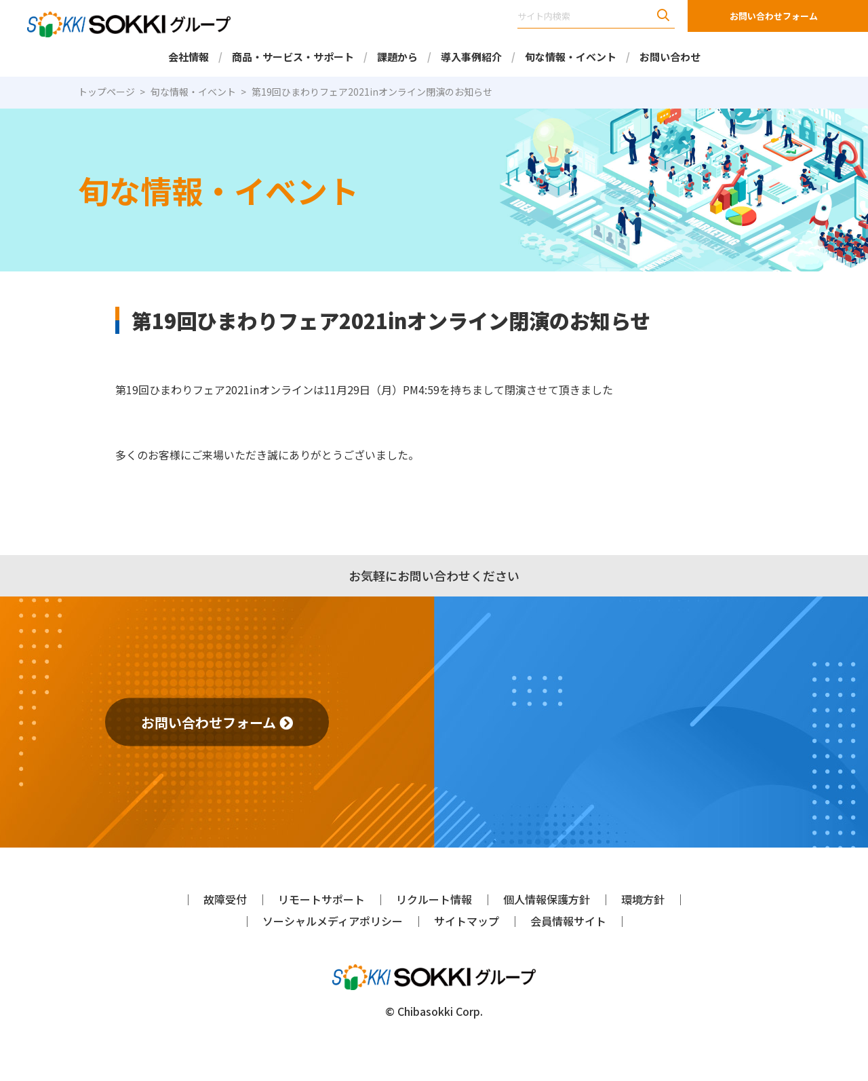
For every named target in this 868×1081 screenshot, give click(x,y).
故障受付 (225, 899)
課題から (397, 57)
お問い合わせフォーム (774, 16)
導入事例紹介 (471, 57)
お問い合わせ (670, 57)
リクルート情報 (434, 899)
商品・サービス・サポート (293, 57)
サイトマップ (466, 921)
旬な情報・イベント (570, 57)
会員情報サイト (568, 921)
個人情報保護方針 (546, 899)
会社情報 (188, 57)
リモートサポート (321, 899)
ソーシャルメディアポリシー (332, 921)
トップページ (106, 91)
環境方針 (643, 899)
